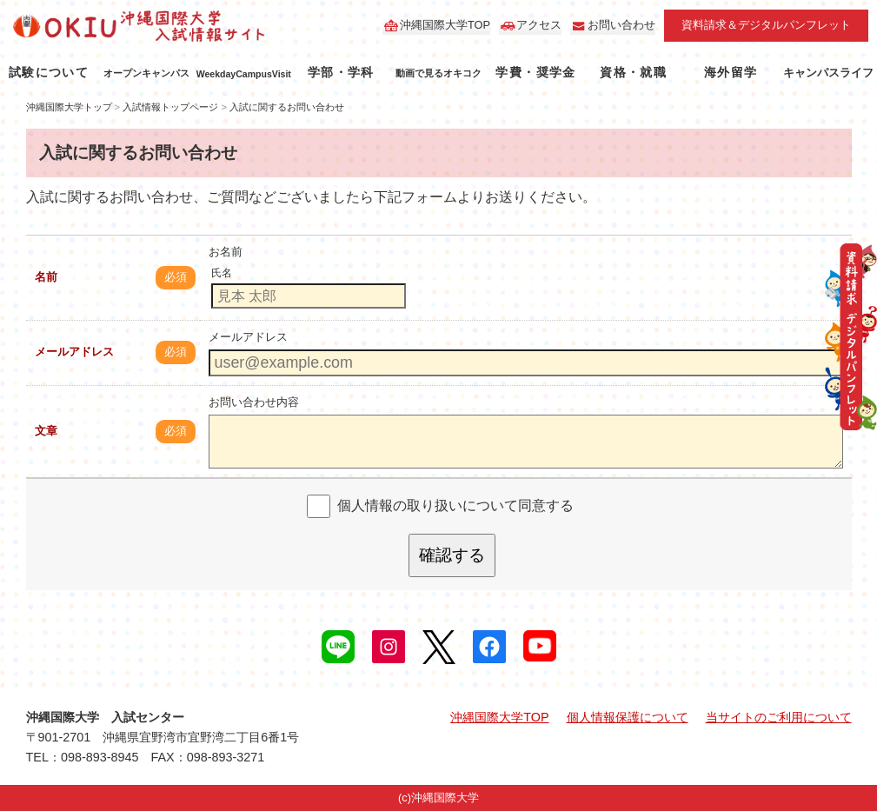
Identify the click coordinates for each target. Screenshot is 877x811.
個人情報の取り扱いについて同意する (455, 505)
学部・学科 (341, 72)
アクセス (538, 24)
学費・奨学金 (535, 72)
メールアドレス (74, 351)
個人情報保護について (627, 717)
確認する (452, 555)
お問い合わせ (621, 24)
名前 (46, 276)
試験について (49, 72)
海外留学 (731, 72)
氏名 (221, 273)
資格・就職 (633, 72)
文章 (46, 430)
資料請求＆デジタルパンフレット (766, 24)
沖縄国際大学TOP (445, 24)
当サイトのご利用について (779, 717)
